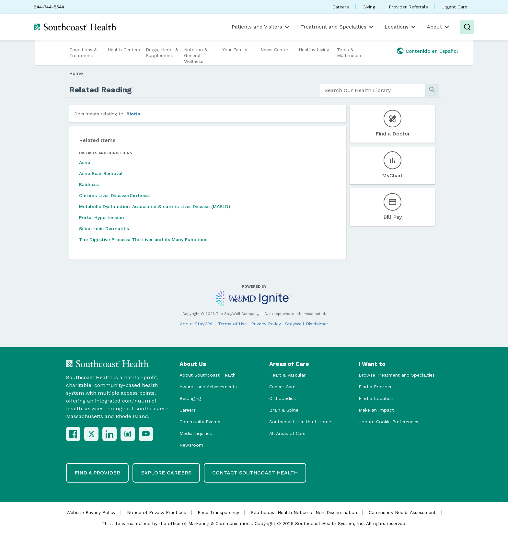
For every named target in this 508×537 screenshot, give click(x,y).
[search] (372, 90)
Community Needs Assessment (402, 512)
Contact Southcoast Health (255, 473)
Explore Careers (166, 473)
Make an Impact (376, 410)
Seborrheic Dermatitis (104, 228)
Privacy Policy (266, 323)
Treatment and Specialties (337, 26)
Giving (369, 6)
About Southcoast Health (207, 375)
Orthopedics (282, 398)
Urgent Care (454, 6)
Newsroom (191, 445)
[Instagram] (128, 434)
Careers (340, 6)
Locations (401, 26)
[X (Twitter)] (91, 434)
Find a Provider (375, 386)
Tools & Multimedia (349, 52)
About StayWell (197, 323)
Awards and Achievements (208, 386)
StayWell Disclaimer (306, 323)
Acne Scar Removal (100, 173)
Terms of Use (232, 323)
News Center (274, 49)
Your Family (234, 49)
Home (76, 73)
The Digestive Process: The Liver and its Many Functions (143, 239)
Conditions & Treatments (83, 52)
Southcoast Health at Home (300, 421)
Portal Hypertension (101, 217)
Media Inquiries (195, 433)
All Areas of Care (287, 433)
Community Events (199, 421)
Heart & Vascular (287, 375)
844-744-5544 (49, 6)
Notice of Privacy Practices (156, 512)
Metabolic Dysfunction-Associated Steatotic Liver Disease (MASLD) (154, 206)
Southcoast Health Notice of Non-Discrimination (304, 512)
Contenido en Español (432, 51)
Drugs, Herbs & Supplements (162, 52)
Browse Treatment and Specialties (397, 375)
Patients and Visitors (261, 26)
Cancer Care (282, 386)
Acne (84, 162)
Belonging (190, 398)
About (438, 26)
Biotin (133, 113)
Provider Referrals (408, 6)
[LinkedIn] (109, 434)
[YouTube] (146, 434)
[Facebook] (73, 434)
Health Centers (124, 49)
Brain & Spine (283, 410)
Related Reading (100, 89)
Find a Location (376, 398)
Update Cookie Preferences (388, 421)
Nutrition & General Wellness (195, 55)
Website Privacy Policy (90, 512)
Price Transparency (218, 512)
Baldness (89, 184)
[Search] (467, 27)
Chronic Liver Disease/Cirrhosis (114, 195)
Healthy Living (314, 49)
